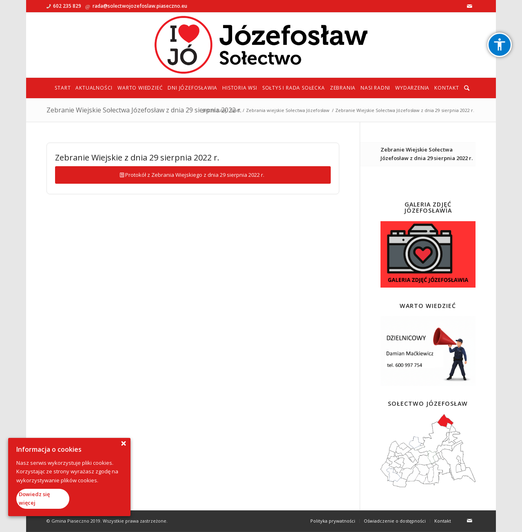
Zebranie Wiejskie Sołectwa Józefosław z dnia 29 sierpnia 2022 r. (143, 110)
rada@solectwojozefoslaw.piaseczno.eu (140, 5)
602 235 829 (67, 5)
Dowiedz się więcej (34, 498)
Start (235, 110)
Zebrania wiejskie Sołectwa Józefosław (288, 110)
